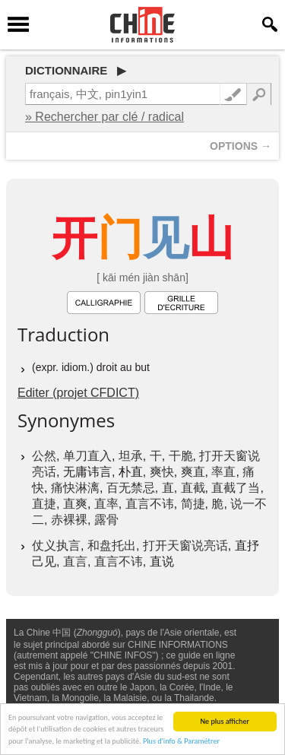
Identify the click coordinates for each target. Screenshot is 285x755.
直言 (75, 561)
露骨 (106, 519)
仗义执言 (56, 545)
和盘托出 (111, 545)
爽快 (162, 471)
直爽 (75, 503)
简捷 (193, 503)
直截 (193, 487)
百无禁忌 (130, 487)
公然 (44, 455)
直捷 (44, 503)
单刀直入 (87, 455)
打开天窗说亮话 (185, 545)
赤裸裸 (69, 519)
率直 (223, 471)
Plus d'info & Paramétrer (181, 742)
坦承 (131, 455)
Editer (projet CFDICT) (78, 392)
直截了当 (235, 487)
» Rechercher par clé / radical (104, 116)
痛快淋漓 (75, 487)
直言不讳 (149, 503)
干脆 (181, 455)
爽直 (193, 471)
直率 (106, 503)
